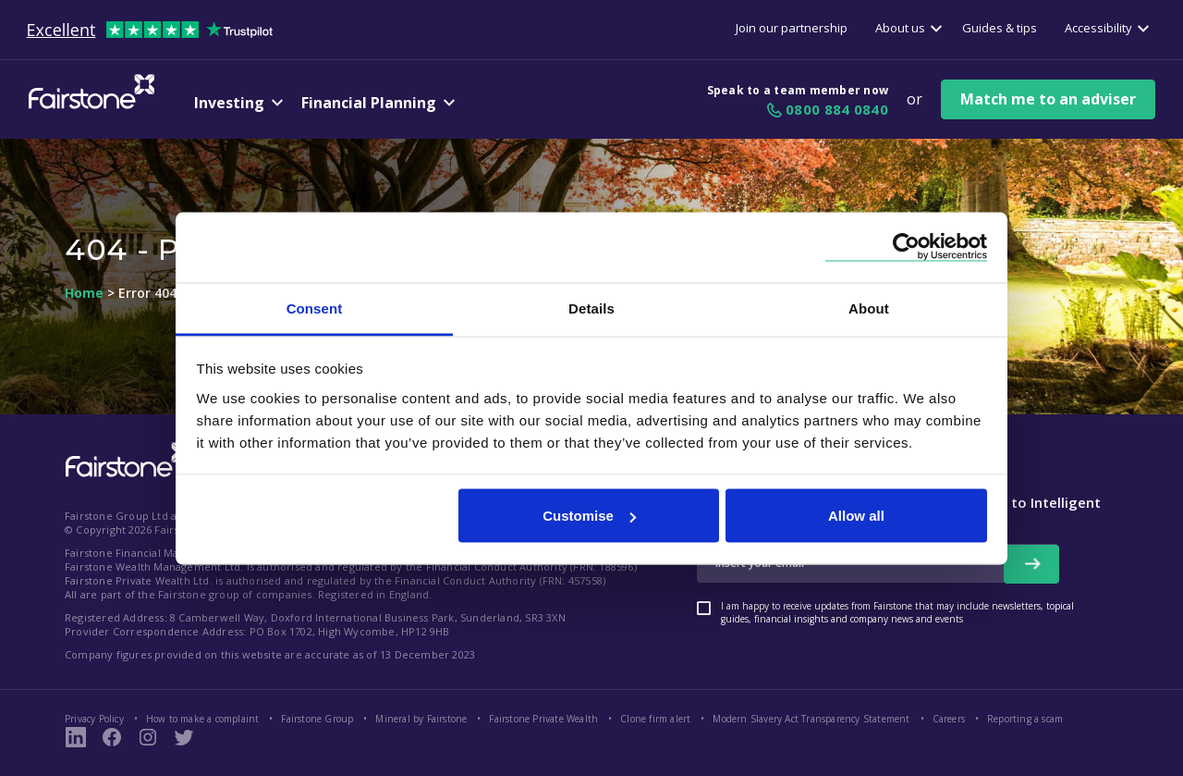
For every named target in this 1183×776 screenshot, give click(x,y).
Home (84, 294)
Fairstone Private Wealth (543, 718)
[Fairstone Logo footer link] (125, 461)
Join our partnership (792, 27)
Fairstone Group (317, 718)
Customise (589, 515)
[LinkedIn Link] (76, 737)
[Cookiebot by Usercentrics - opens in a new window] (906, 247)
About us (900, 27)
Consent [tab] (315, 307)
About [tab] (868, 307)
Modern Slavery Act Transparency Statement (811, 718)
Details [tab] (591, 307)
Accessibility (1098, 27)
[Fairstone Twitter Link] (184, 737)
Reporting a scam (1025, 718)
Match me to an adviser (1048, 99)
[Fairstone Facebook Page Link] (112, 737)
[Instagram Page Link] (148, 737)
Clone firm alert (655, 718)
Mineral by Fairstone (421, 718)
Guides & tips (999, 27)
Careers (949, 718)
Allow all (856, 515)
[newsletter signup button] (1031, 564)
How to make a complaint (203, 718)
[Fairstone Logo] (88, 106)
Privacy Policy (94, 718)
